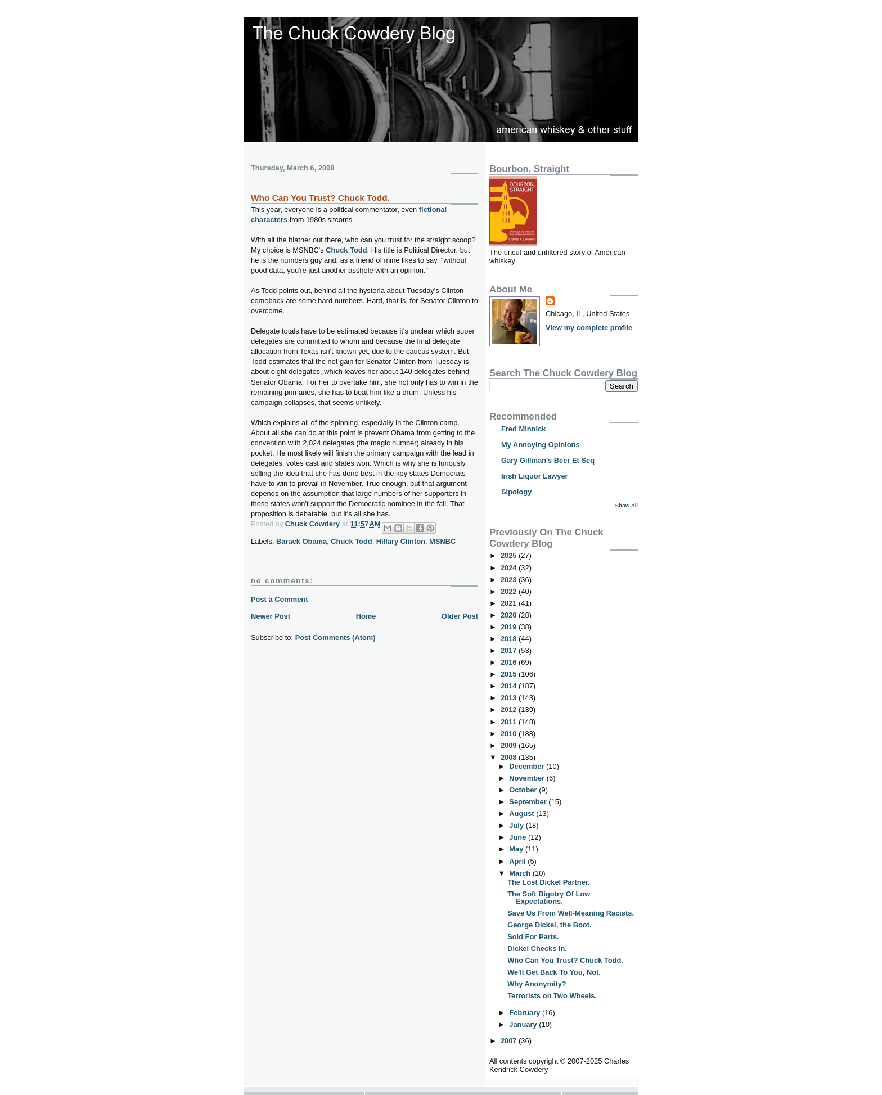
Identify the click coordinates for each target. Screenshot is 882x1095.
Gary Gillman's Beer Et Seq (548, 460)
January (524, 1024)
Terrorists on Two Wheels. (552, 996)
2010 (510, 733)
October (524, 790)
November (527, 778)
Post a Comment (279, 599)
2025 (510, 555)
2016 (510, 662)
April (518, 861)
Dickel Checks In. (537, 948)
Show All (626, 505)
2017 (510, 650)
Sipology (516, 492)
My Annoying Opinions (540, 444)
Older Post (460, 616)
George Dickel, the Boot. (549, 925)
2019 (510, 627)
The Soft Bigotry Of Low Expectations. (548, 897)
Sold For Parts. (533, 936)
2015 (510, 674)
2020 (510, 615)
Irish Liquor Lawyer (534, 476)
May (517, 849)
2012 (510, 709)
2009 (510, 745)
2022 (510, 591)
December (527, 766)
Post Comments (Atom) (335, 637)
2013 (510, 697)
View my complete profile (589, 327)
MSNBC (442, 541)
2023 (510, 579)
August (522, 813)
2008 (510, 757)
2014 (510, 686)
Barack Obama (301, 541)
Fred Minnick (523, 429)
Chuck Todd (346, 250)
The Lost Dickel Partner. (548, 882)
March (520, 873)
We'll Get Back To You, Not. (554, 972)
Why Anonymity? (536, 984)
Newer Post (270, 616)
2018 (510, 638)
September (528, 801)
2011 (510, 722)
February (525, 1012)
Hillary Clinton (400, 541)
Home (366, 616)
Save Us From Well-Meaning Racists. (570, 913)
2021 (510, 603)
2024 (510, 568)
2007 (510, 1041)
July (517, 825)
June (518, 837)
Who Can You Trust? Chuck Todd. (565, 960)
